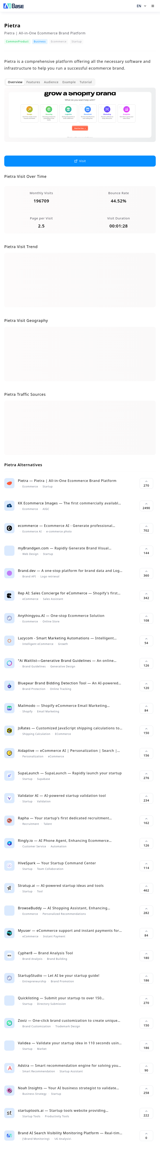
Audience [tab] (51, 82)
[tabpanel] (80, 118)
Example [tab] (69, 82)
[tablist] (49, 82)
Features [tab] (33, 82)
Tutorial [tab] (86, 82)
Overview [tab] (15, 82)
